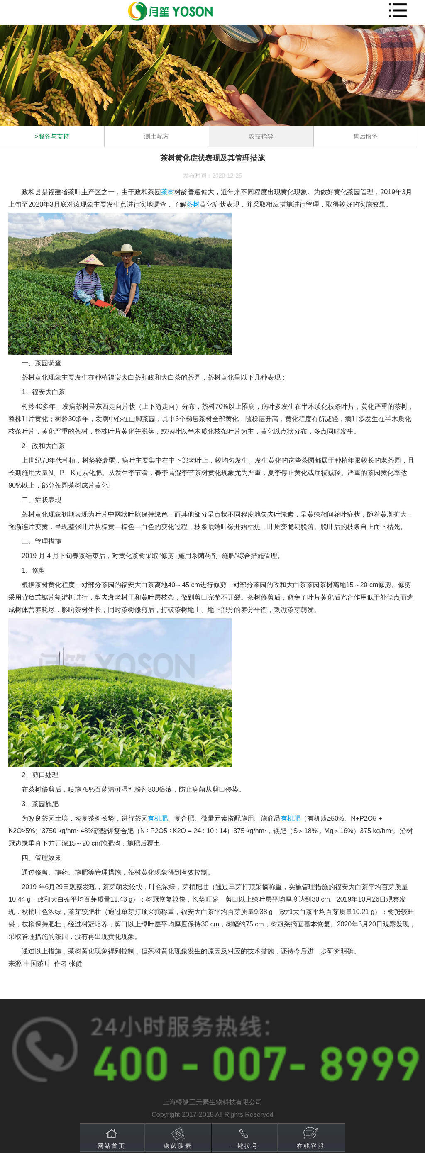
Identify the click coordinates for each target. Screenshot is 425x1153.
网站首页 (112, 1146)
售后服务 (365, 136)
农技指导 (261, 136)
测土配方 (156, 136)
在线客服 (311, 1146)
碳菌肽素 (178, 1146)
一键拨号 (244, 1146)
